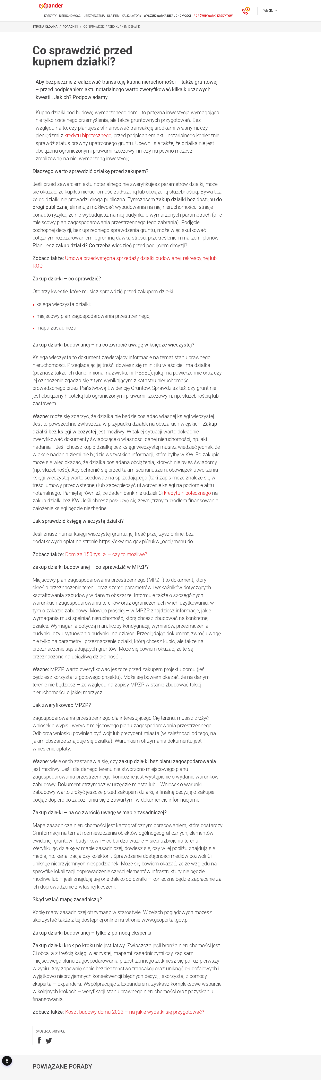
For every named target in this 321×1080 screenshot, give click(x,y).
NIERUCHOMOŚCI (70, 15)
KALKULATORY (131, 15)
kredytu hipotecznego (87, 135)
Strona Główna (45, 26)
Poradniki (70, 26)
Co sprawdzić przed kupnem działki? (111, 26)
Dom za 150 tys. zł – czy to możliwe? (106, 554)
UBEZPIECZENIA (94, 15)
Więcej (268, 10)
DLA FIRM (113, 15)
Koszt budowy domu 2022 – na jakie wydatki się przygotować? (134, 1012)
